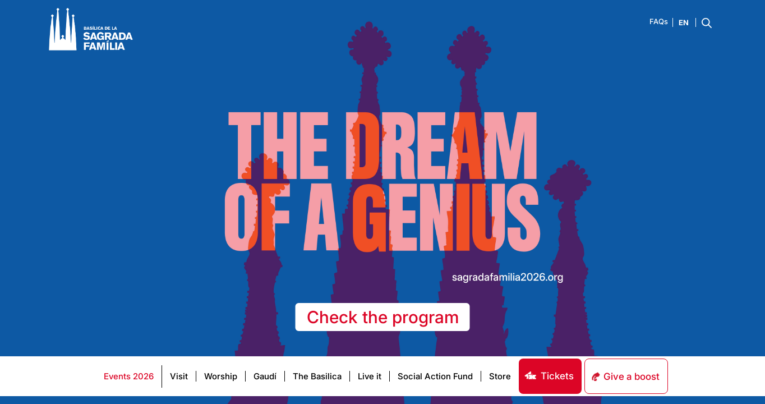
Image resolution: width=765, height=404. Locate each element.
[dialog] (744, 381)
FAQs (658, 21)
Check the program (383, 317)
